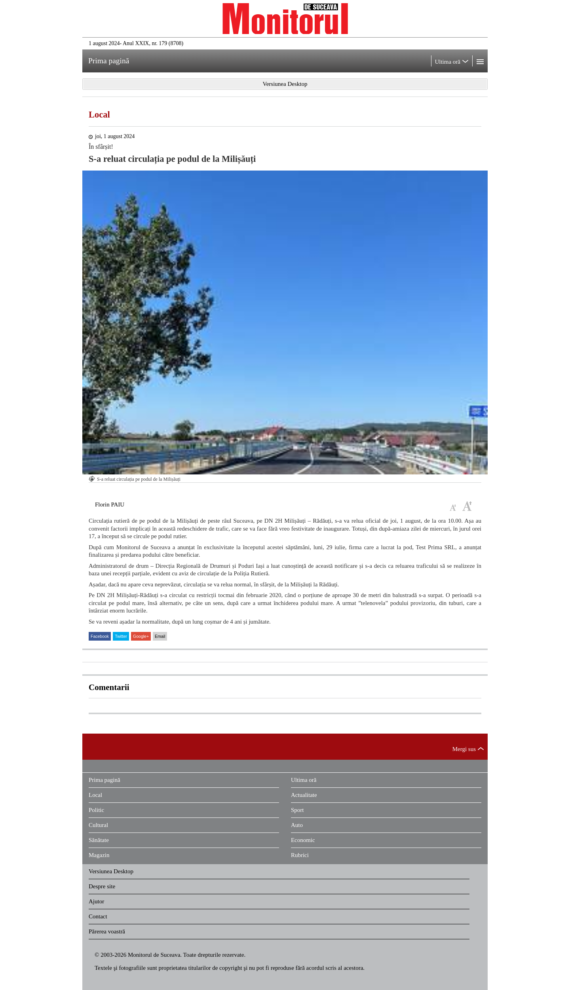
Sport (297, 810)
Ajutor (96, 901)
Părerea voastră (107, 931)
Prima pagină (104, 780)
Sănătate (99, 840)
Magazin (99, 855)
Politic (96, 810)
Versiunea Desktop (111, 871)
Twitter (121, 636)
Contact (98, 916)
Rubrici (300, 855)
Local (99, 114)
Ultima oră (304, 780)
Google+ (141, 636)
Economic (303, 840)
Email (160, 636)
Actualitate (304, 795)
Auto (297, 825)
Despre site (102, 886)
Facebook (100, 636)
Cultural (98, 825)
